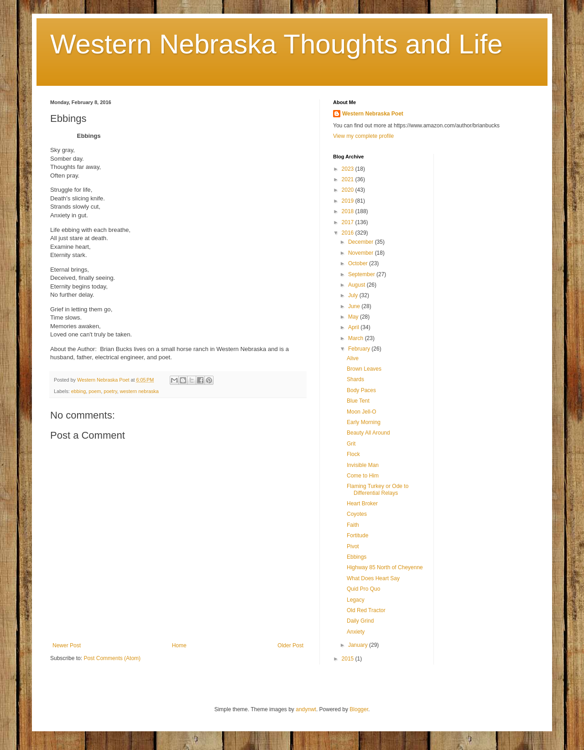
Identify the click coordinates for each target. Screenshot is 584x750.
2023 (348, 169)
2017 (348, 222)
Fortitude (357, 535)
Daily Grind (360, 621)
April (354, 327)
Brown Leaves (364, 369)
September (362, 274)
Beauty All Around (368, 433)
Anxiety (356, 632)
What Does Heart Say (373, 578)
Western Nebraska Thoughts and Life (276, 44)
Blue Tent (358, 401)
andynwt (306, 709)
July (354, 295)
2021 (348, 179)
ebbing (78, 391)
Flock (353, 454)
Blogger (358, 709)
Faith (353, 525)
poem (95, 391)
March (356, 338)
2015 (348, 659)
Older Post (290, 645)
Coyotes (357, 514)
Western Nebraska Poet (372, 113)
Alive (353, 358)
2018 (348, 211)
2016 (348, 233)
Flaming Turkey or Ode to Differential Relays (377, 489)
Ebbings (356, 557)
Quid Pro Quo (363, 589)
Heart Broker (362, 503)
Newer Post (66, 645)
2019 (348, 201)
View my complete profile (363, 136)
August (357, 285)
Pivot (353, 546)
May (354, 317)
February (359, 349)
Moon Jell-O (361, 412)
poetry (110, 391)
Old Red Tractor (366, 610)
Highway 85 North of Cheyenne (385, 567)
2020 (348, 190)
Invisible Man (363, 465)
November (361, 253)
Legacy (356, 600)
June (354, 306)
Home (179, 645)
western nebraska (139, 391)
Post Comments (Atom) (112, 658)
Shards (355, 379)
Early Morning (364, 422)
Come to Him (363, 475)
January (358, 645)
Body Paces (361, 390)
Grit (351, 444)
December (361, 242)
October (358, 263)
